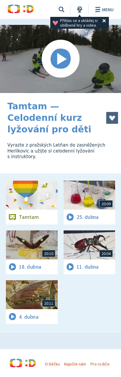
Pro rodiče (100, 364)
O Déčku (52, 364)
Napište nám (75, 364)
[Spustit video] (60, 59)
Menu (103, 9)
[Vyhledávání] (61, 9)
